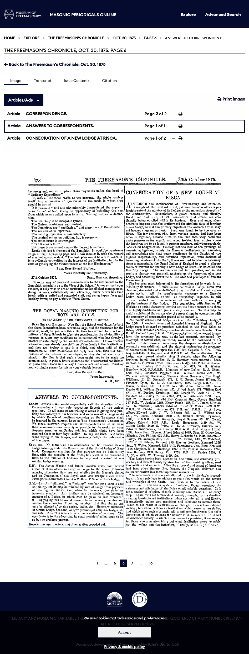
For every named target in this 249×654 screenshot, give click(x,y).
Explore (188, 14)
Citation (109, 80)
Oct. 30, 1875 (124, 38)
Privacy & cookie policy (124, 646)
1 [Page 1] (97, 563)
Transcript (43, 80)
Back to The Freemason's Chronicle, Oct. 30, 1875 (54, 64)
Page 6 (150, 38)
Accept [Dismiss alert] (124, 632)
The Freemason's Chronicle (76, 38)
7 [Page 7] (132, 563)
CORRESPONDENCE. (46, 113)
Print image (231, 99)
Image (15, 80)
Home (9, 38)
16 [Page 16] (151, 563)
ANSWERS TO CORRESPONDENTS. (60, 125)
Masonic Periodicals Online (83, 14)
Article (13, 113)
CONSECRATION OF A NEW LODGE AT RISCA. (71, 138)
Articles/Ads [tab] (20, 100)
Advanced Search (223, 14)
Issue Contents (76, 80)
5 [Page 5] (115, 563)
